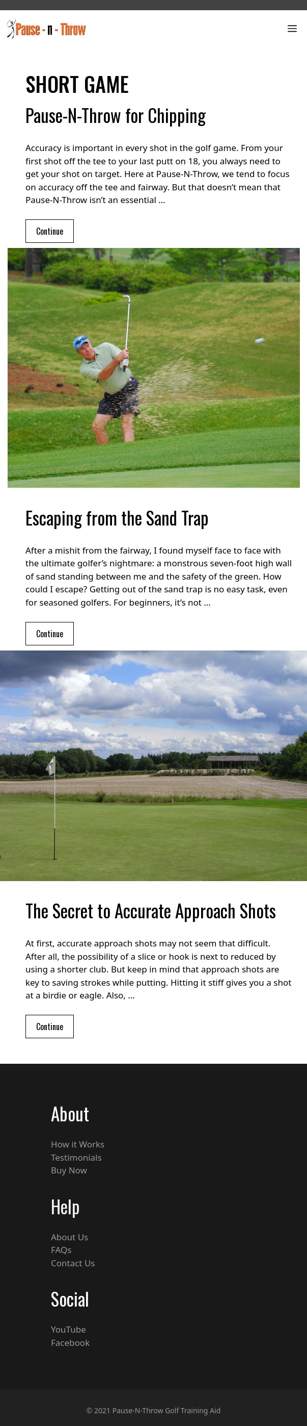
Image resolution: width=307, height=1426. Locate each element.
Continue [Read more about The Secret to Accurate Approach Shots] (49, 1026)
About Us (69, 1237)
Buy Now (69, 1170)
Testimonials (76, 1157)
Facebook (70, 1342)
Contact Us (73, 1263)
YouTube (68, 1329)
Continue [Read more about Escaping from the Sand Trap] (49, 634)
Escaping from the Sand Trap (117, 517)
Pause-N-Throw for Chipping (115, 115)
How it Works (77, 1144)
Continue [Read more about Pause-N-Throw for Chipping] (49, 231)
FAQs (61, 1250)
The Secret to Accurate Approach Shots (150, 910)
